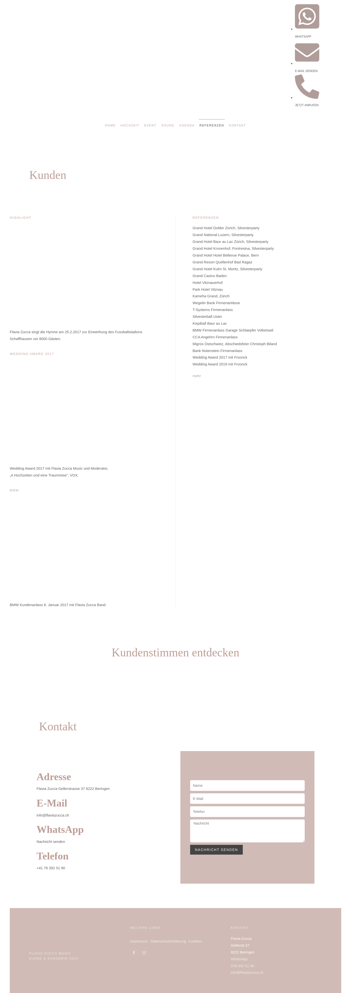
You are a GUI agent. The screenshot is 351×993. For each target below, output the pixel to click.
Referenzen (211, 125)
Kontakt (237, 125)
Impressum (139, 941)
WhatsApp (60, 829)
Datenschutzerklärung (168, 941)
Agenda (187, 125)
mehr (197, 376)
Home (110, 125)
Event (150, 125)
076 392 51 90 (242, 966)
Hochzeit (130, 125)
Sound (167, 125)
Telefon (52, 856)
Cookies (195, 941)
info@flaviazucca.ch (247, 972)
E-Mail (52, 803)
